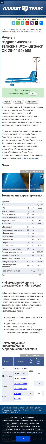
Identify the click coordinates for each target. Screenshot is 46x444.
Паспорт (18, 102)
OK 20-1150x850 (20, 379)
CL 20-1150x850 (20, 389)
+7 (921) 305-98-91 (35, 410)
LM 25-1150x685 (20, 368)
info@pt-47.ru (12, 412)
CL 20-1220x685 (20, 384)
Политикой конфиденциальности (27, 432)
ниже (40, 155)
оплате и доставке (30, 158)
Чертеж (7, 102)
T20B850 (17, 399)
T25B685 (17, 394)
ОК (23, 439)
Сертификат (32, 102)
